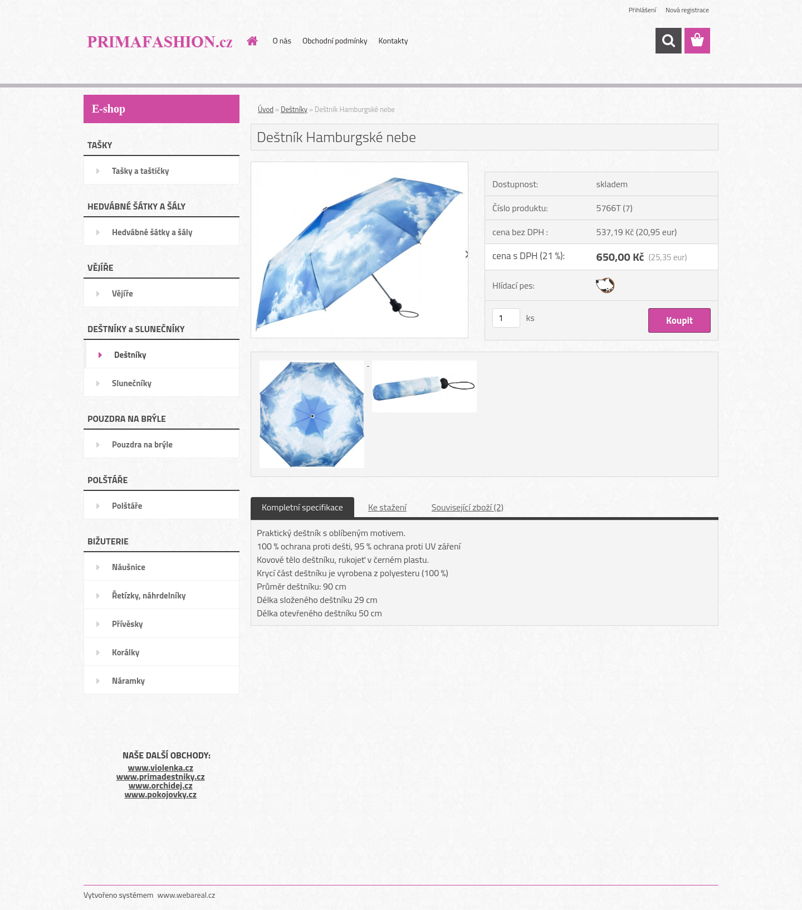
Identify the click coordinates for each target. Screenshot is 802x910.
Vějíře (122, 293)
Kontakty (393, 40)
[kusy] (506, 318)
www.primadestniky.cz (160, 776)
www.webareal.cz (187, 895)
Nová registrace (687, 9)
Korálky (125, 652)
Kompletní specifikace (302, 507)
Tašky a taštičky (140, 170)
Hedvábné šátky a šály (152, 232)
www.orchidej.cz (161, 785)
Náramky (128, 680)
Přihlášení (642, 9)
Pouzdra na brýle (142, 444)
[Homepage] (252, 40)
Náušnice (128, 567)
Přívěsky (127, 623)
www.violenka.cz (160, 767)
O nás (282, 40)
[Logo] (160, 41)
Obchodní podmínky (335, 40)
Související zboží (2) (467, 507)
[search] (668, 40)
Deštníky (130, 354)
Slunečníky (131, 383)
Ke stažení (387, 507)
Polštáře (127, 505)
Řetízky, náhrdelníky (149, 595)
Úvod (265, 109)
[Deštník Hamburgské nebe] (359, 166)
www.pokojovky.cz (160, 794)
